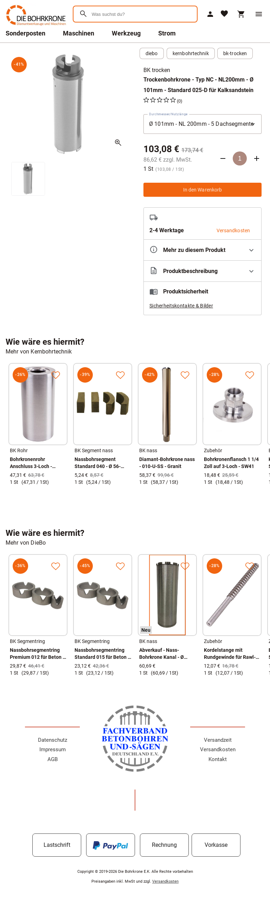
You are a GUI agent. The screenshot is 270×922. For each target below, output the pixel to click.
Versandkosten (218, 749)
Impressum (52, 749)
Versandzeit (218, 740)
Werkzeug (126, 33)
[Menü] (259, 14)
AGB (52, 759)
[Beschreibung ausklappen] (202, 271)
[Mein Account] (210, 14)
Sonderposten (25, 33)
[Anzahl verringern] (222, 158)
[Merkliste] (224, 14)
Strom (167, 33)
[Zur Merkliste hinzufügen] (55, 375)
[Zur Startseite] (35, 26)
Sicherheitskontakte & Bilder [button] (181, 306)
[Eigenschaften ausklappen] (202, 250)
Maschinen (78, 33)
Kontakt (217, 759)
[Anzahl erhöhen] (256, 158)
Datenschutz (52, 740)
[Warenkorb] (241, 14)
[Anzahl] (240, 158)
